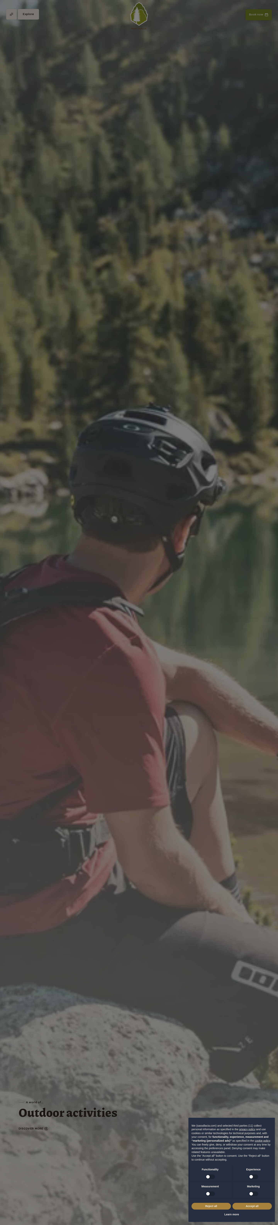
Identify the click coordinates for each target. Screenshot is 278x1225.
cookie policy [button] (262, 1140)
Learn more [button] (231, 1214)
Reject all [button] (211, 1206)
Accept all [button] (252, 1206)
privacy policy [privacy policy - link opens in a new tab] (247, 1129)
